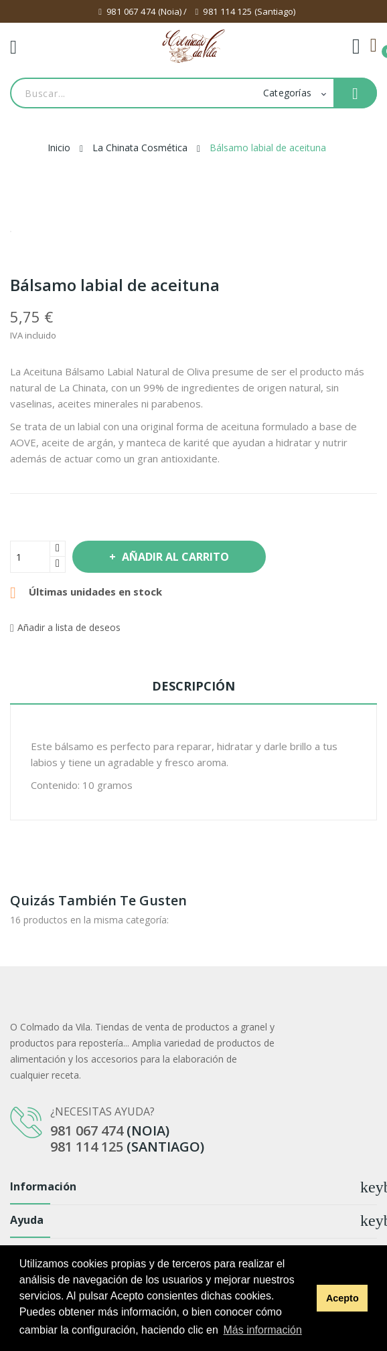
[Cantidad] (30, 557)
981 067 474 (130, 11)
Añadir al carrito (174, 556)
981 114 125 (227, 11)
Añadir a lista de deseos (65, 627)
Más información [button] (262, 1330)
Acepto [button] (342, 1298)
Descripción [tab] (193, 686)
